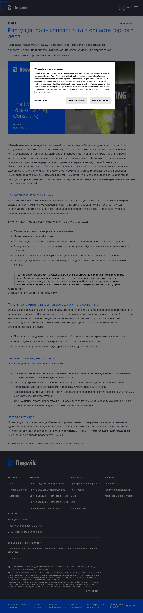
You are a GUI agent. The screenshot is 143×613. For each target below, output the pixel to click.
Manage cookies (41, 100)
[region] (73, 85)
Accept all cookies (100, 100)
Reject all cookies (77, 100)
